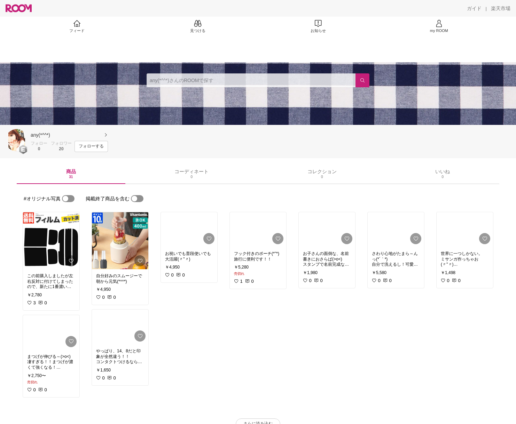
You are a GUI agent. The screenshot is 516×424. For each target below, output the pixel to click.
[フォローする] (91, 146)
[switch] (68, 198)
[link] (51, 240)
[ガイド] (474, 8)
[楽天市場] (500, 8)
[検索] (362, 80)
